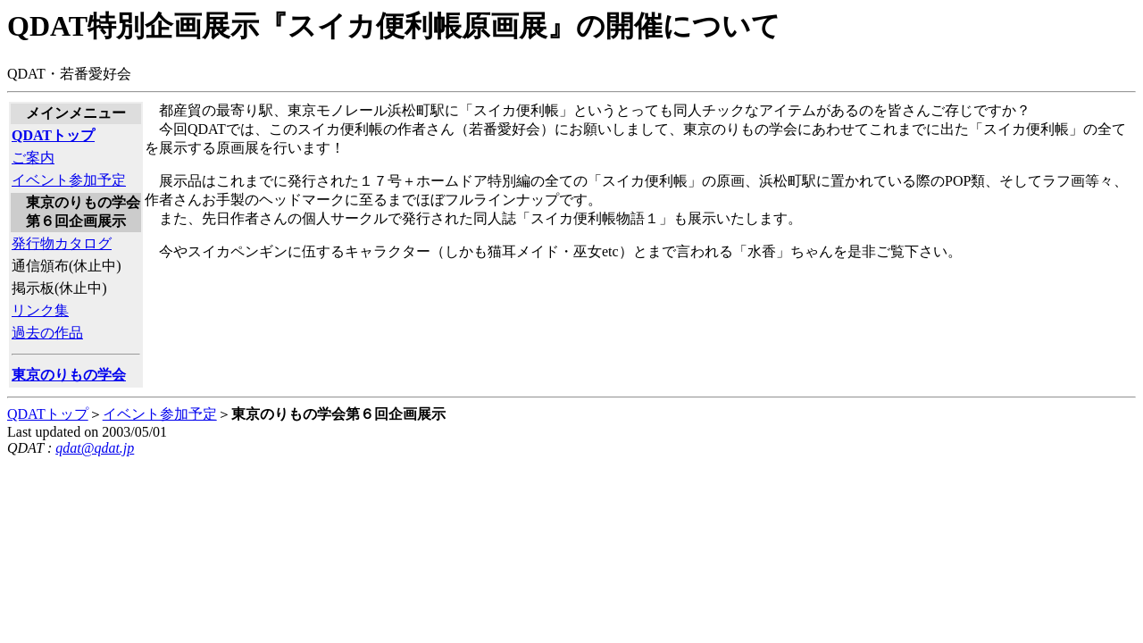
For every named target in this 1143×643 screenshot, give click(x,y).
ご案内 (33, 157)
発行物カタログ (62, 243)
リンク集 (40, 310)
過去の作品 (47, 332)
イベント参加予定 (69, 180)
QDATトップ (47, 414)
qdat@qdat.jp (94, 447)
